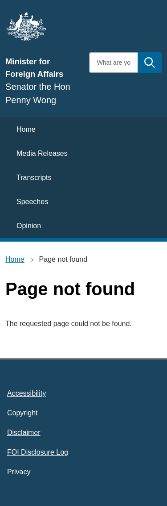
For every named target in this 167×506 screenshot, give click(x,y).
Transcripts (34, 177)
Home (26, 129)
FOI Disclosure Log (37, 452)
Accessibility (26, 393)
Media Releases (42, 153)
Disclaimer (24, 432)
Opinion (28, 226)
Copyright (22, 413)
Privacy (18, 472)
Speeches (32, 201)
